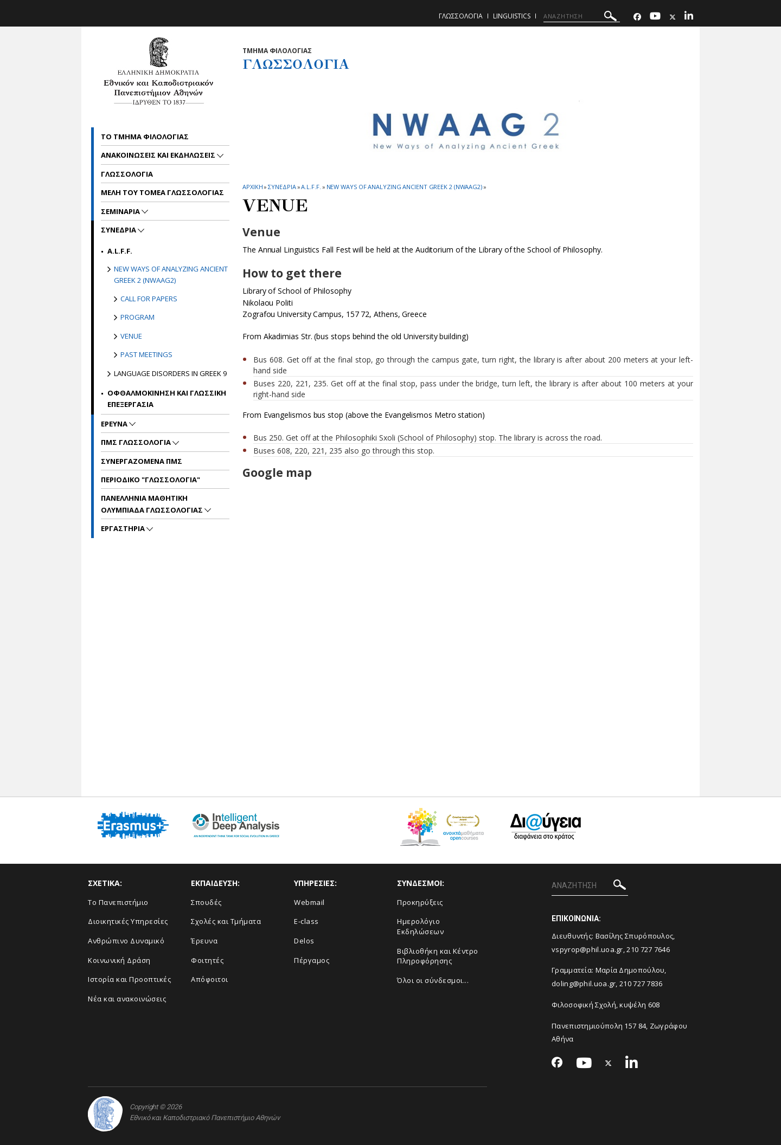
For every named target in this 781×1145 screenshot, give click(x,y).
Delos (304, 941)
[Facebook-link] (637, 17)
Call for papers (148, 298)
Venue (131, 336)
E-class (306, 921)
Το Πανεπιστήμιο (118, 902)
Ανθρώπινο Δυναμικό (126, 941)
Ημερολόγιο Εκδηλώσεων (420, 926)
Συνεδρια (282, 187)
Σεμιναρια (121, 211)
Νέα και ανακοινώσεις (127, 999)
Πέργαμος (311, 960)
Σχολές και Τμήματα (226, 921)
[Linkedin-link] (688, 17)
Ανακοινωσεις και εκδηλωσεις (159, 155)
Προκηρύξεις (420, 902)
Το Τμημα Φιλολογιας (145, 136)
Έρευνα (204, 941)
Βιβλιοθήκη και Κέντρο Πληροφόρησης (437, 956)
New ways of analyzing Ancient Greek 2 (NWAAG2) (404, 187)
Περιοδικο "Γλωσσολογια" (150, 479)
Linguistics (511, 16)
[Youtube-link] (655, 17)
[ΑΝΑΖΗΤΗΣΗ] (581, 16)
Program (137, 317)
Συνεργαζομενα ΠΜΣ (141, 461)
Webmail (309, 902)
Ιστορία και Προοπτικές (129, 979)
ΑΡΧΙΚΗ (252, 187)
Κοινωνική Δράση (119, 960)
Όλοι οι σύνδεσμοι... (433, 980)
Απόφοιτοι (209, 979)
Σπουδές (206, 902)
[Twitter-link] (672, 17)
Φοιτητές (207, 960)
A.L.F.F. (311, 187)
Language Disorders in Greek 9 (170, 373)
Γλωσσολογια (461, 16)
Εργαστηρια (123, 528)
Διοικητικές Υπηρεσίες (128, 921)
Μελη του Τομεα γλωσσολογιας (162, 192)
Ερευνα (115, 424)
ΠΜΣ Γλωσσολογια (136, 442)
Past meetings (146, 354)
